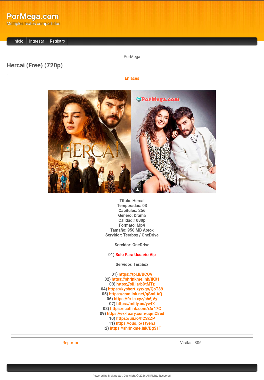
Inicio (18, 41)
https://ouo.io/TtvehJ (135, 323)
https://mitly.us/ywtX (135, 303)
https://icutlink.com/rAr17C (135, 308)
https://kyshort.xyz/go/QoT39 (135, 289)
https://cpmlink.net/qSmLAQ (135, 293)
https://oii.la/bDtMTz (136, 284)
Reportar (70, 342)
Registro (57, 41)
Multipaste (115, 375)
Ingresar (36, 41)
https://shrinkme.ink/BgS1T (135, 328)
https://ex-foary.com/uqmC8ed (135, 313)
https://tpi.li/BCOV (135, 274)
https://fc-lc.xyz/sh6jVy (135, 298)
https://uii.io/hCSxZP (135, 318)
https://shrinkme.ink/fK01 (135, 279)
